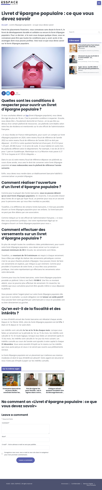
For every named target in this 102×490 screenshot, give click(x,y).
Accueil (4, 25)
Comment (5, 423)
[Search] (99, 32)
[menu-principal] (99, 3)
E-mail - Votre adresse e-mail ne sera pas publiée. (19, 444)
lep (27, 115)
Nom (4, 436)
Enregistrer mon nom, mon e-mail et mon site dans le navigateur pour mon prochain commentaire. (26, 453)
